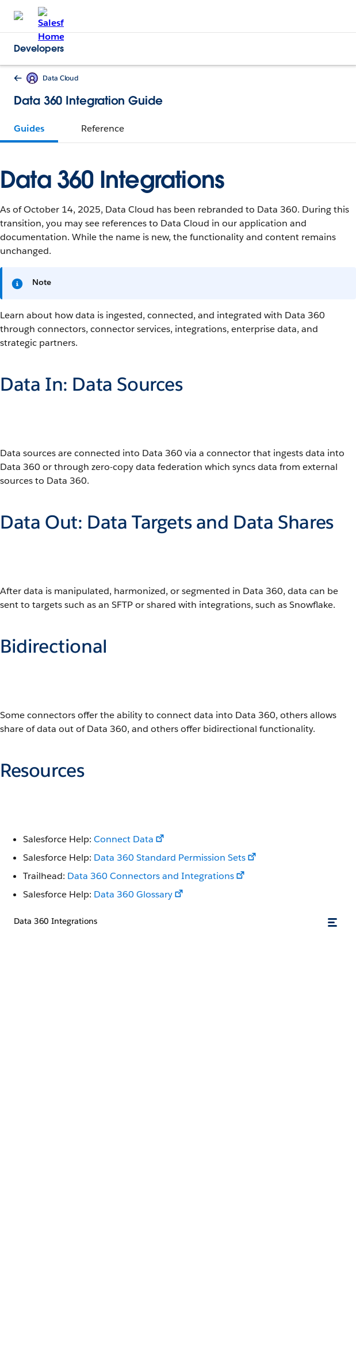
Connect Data (124, 839)
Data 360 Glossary (133, 894)
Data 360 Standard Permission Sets (170, 857)
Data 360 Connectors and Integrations (150, 876)
